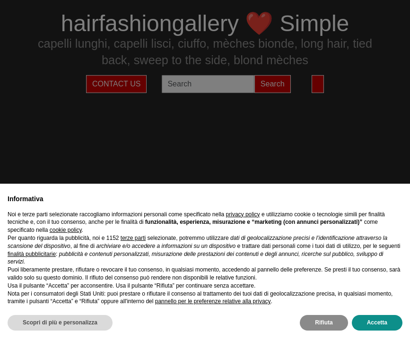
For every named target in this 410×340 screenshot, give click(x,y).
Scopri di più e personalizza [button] (60, 322)
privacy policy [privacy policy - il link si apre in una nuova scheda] (243, 214)
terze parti (133, 238)
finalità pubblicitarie (32, 254)
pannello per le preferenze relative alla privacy (213, 301)
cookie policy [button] (66, 230)
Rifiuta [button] (323, 322)
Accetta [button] (377, 322)
